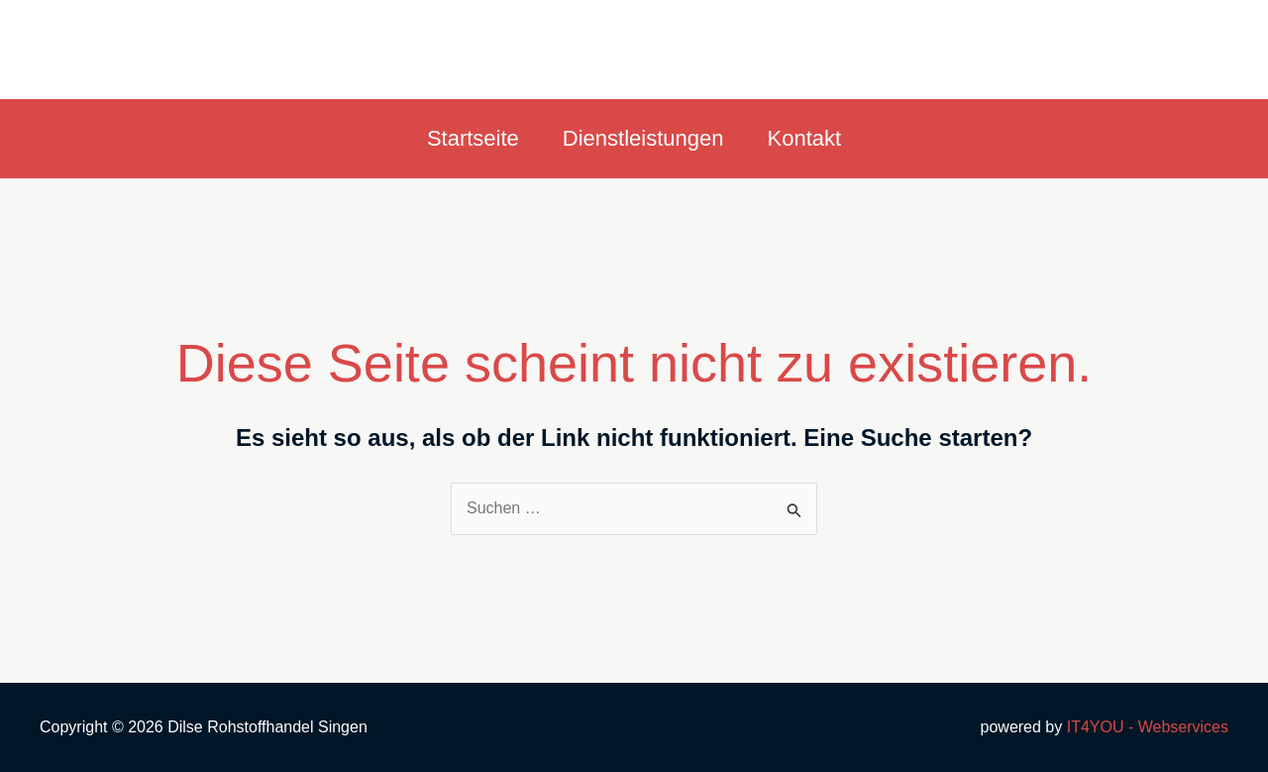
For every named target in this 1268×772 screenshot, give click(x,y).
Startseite (473, 138)
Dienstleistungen (643, 138)
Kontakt (805, 138)
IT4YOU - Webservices (1147, 726)
